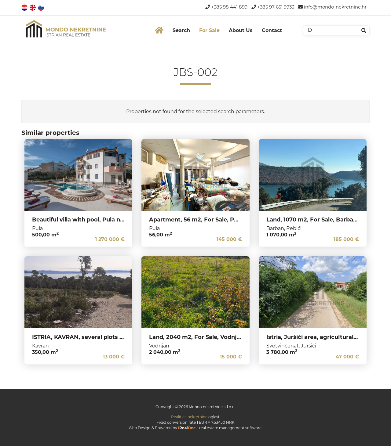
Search (181, 30)
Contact (272, 30)
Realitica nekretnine (189, 417)
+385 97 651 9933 (272, 7)
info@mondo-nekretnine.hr (332, 7)
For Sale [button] (209, 30)
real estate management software (230, 428)
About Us (241, 30)
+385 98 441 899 (226, 7)
